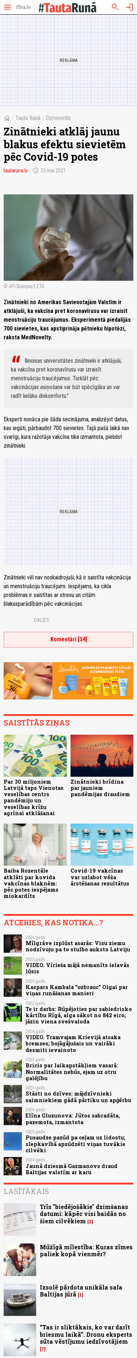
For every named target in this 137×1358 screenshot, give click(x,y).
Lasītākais (26, 1191)
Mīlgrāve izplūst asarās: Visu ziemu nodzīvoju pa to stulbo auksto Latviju (78, 946)
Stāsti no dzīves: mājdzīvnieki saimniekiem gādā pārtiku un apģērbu (78, 1096)
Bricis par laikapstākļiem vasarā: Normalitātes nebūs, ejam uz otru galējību (72, 1072)
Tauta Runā (28, 118)
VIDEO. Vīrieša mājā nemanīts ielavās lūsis (77, 968)
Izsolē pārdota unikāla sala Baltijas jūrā (81, 1290)
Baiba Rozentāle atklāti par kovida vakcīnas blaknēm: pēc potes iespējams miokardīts (31, 883)
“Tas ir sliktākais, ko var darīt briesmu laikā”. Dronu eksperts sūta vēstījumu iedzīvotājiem (86, 1334)
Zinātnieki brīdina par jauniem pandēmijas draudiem (100, 788)
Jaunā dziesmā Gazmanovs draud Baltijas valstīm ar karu (72, 1169)
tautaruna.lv (16, 171)
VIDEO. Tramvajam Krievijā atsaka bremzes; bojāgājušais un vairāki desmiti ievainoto (73, 1043)
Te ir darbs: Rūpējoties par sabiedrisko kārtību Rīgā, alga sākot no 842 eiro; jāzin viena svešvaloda (79, 1015)
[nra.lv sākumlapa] (23, 7)
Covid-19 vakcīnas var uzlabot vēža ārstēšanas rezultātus (100, 877)
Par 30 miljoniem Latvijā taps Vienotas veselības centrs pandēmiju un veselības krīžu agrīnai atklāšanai (34, 797)
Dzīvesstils (58, 118)
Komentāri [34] (68, 639)
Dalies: (42, 620)
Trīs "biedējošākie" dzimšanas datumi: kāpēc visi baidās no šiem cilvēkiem (84, 1213)
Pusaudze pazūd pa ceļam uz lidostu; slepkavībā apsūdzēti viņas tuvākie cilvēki (75, 1144)
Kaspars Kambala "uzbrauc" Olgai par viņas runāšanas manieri (77, 990)
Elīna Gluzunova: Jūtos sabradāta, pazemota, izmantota (73, 1118)
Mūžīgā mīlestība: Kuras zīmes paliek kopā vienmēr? (86, 1250)
